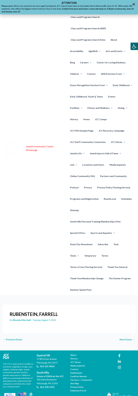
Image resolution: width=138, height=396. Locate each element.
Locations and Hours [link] (81, 164)
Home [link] (129, 108)
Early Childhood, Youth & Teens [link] (86, 96)
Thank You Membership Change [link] (111, 267)
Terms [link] (90, 255)
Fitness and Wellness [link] (82, 108)
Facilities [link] (125, 96)
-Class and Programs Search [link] (85, 17)
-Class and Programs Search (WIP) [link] (88, 28)
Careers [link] (85, 62)
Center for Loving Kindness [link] (109, 62)
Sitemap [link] (74, 210)
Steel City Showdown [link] (81, 244)
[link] (134, 46)
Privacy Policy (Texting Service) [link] (112, 187)
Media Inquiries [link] (105, 164)
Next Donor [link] (127, 328)
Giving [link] (104, 108)
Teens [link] (126, 244)
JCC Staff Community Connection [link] (88, 142)
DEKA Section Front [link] (111, 74)
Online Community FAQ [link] (82, 176)
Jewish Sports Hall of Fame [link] (104, 153)
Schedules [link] (125, 198)
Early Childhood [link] (122, 85)
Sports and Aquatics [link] (102, 233)
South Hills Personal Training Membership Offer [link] (95, 221)
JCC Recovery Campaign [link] (83, 130)
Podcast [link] (74, 187)
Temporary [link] (76, 255)
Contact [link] (90, 73)
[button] (133, 4)
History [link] (118, 108)
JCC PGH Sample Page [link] (98, 119)
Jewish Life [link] (77, 153)
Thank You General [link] (80, 267)
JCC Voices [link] (117, 142)
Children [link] (76, 74)
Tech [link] (114, 244)
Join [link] (128, 153)
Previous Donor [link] (13, 328)
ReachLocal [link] (109, 198)
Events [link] (111, 96)
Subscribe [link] (102, 244)
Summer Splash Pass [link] (107, 278)
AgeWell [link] (94, 51)
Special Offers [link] (77, 233)
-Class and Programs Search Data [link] (87, 39)
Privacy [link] (87, 187)
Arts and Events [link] (114, 51)
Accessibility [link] (76, 51)
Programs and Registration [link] (84, 198)
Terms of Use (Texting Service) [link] (114, 255)
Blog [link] (72, 62)
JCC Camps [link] (76, 119)
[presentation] (98, 51)
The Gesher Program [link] (81, 278)
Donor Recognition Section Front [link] (89, 85)
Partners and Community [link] (113, 176)
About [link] (113, 39)
